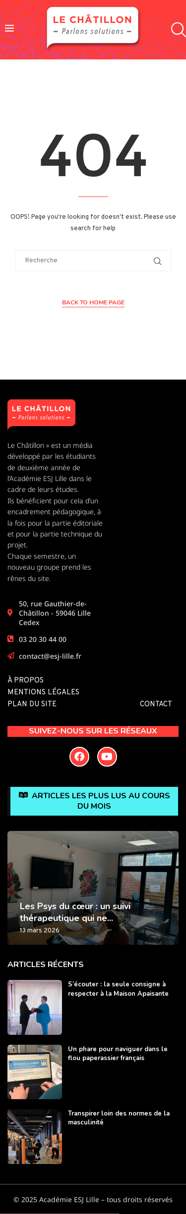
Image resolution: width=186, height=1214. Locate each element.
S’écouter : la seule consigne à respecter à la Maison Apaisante (118, 989)
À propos (25, 680)
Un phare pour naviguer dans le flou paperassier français (118, 1054)
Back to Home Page (93, 302)
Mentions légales (43, 692)
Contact (156, 704)
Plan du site (32, 704)
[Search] (176, 30)
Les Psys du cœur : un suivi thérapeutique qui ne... (75, 912)
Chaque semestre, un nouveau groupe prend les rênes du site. (49, 567)
